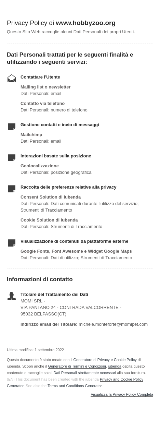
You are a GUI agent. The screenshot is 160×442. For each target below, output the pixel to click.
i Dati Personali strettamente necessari (84, 373)
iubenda (114, 366)
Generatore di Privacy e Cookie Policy (104, 360)
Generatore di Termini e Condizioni (77, 366)
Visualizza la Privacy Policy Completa (122, 394)
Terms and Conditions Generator (75, 386)
